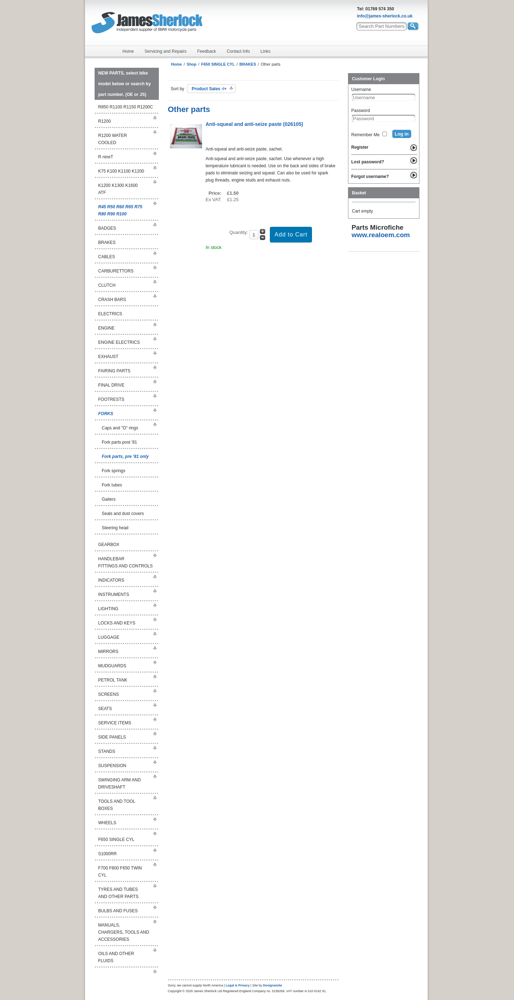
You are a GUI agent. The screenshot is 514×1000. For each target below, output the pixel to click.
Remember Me (365, 134)
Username (361, 89)
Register (359, 147)
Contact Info (238, 51)
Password (360, 110)
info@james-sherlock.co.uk (385, 16)
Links (266, 51)
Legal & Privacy (238, 985)
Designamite (272, 985)
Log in (402, 134)
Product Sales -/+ (209, 88)
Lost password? (367, 161)
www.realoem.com (381, 235)
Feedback (206, 51)
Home (128, 51)
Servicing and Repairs (165, 51)
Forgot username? (370, 176)
